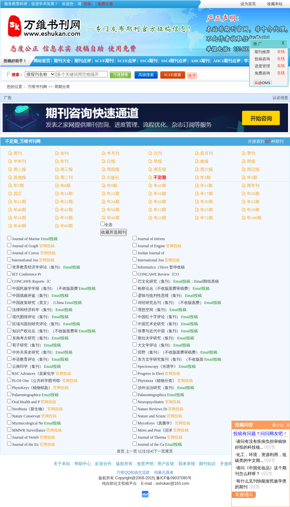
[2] (142, 451)
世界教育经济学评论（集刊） (37, 267)
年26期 (20, 217)
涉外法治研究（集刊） (157, 387)
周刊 (18, 153)
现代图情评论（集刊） (31, 317)
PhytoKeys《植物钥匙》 (32, 387)
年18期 (253, 209)
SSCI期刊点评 (174, 61)
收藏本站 (275, 4)
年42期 (66, 209)
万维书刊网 (37, 86)
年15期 (113, 193)
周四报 (113, 169)
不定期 (160, 177)
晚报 (204, 161)
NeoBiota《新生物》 (29, 409)
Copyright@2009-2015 (134, 478)
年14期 (66, 193)
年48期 (20, 209)
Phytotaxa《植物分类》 (157, 380)
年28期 (160, 201)
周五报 (160, 169)
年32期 (253, 201)
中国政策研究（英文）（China (38, 302)
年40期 (20, 225)
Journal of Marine (26, 239)
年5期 (252, 177)
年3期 (205, 177)
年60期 (66, 225)
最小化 (278, 425)
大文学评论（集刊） (155, 345)
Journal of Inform (151, 239)
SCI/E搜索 (172, 75)
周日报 (253, 169)
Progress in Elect (151, 373)
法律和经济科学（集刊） (33, 309)
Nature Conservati (26, 416)
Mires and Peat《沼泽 (155, 430)
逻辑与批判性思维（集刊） (161, 295)
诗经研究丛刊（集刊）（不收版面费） (170, 302)
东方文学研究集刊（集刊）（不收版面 (170, 359)
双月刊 (206, 153)
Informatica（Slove (153, 267)
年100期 (254, 217)
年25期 (206, 209)
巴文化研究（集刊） (155, 281)
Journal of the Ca (151, 444)
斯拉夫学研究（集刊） (157, 338)
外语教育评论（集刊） (31, 359)
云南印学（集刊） (27, 366)
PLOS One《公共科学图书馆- (36, 380)
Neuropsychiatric (151, 402)
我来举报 (186, 463)
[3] (147, 451)
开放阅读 (228, 463)
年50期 (113, 209)
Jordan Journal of (151, 253)
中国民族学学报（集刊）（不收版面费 (45, 288)
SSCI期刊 (148, 61)
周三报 (66, 169)
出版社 (113, 177)
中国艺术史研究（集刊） (159, 324)
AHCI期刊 (200, 61)
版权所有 (124, 463)
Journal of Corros (25, 253)
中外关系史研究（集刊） (33, 352)
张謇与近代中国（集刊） (159, 331)
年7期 (19, 185)
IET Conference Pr (26, 274)
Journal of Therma (152, 437)
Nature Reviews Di (152, 409)
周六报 (206, 169)
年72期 (206, 217)
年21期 (20, 201)
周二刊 (66, 177)
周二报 (20, 169)
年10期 (160, 185)
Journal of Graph (25, 246)
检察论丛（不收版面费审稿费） (165, 288)
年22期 (66, 201)
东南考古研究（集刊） (31, 338)
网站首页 (41, 61)
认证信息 (280, 97)
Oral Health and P (26, 402)
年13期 (160, 209)
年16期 (160, 193)
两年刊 (253, 185)
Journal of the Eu (25, 444)
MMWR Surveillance (29, 430)
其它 (18, 193)
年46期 (113, 217)
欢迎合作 (103, 463)
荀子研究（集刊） (27, 345)
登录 (87, 4)
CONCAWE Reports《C (31, 281)
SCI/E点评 (126, 61)
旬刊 (64, 153)
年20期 (253, 193)
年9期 (112, 185)
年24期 (113, 201)
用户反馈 (165, 463)
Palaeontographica (26, 395)
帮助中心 (82, 463)
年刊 (64, 161)
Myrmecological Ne (27, 423)
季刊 (251, 153)
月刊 (158, 153)
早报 (158, 161)
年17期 (206, 193)
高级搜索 (146, 75)
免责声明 (145, 463)
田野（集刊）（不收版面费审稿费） (169, 352)
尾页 (169, 451)
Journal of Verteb (25, 437)
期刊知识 (207, 463)
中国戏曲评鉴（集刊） (31, 295)
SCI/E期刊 (104, 61)
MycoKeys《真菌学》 (156, 423)
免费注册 (105, 4)
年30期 (206, 201)
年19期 (66, 217)
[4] (151, 451)
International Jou (25, 260)
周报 (251, 161)
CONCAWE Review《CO (158, 274)
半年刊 (20, 161)
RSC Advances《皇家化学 (33, 373)
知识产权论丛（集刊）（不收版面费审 (45, 331)
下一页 (159, 451)
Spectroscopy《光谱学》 (158, 366)
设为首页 (248, 4)
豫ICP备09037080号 (173, 478)
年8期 (65, 185)
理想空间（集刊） (153, 309)
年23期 (160, 217)
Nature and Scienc (152, 416)
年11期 (206, 185)
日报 (111, 161)
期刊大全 (62, 61)
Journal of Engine (151, 246)
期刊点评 (82, 61)
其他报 (20, 177)
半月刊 (113, 153)
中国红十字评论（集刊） (159, 317)
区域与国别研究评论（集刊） (37, 324)
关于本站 (61, 463)
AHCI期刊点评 (226, 61)
